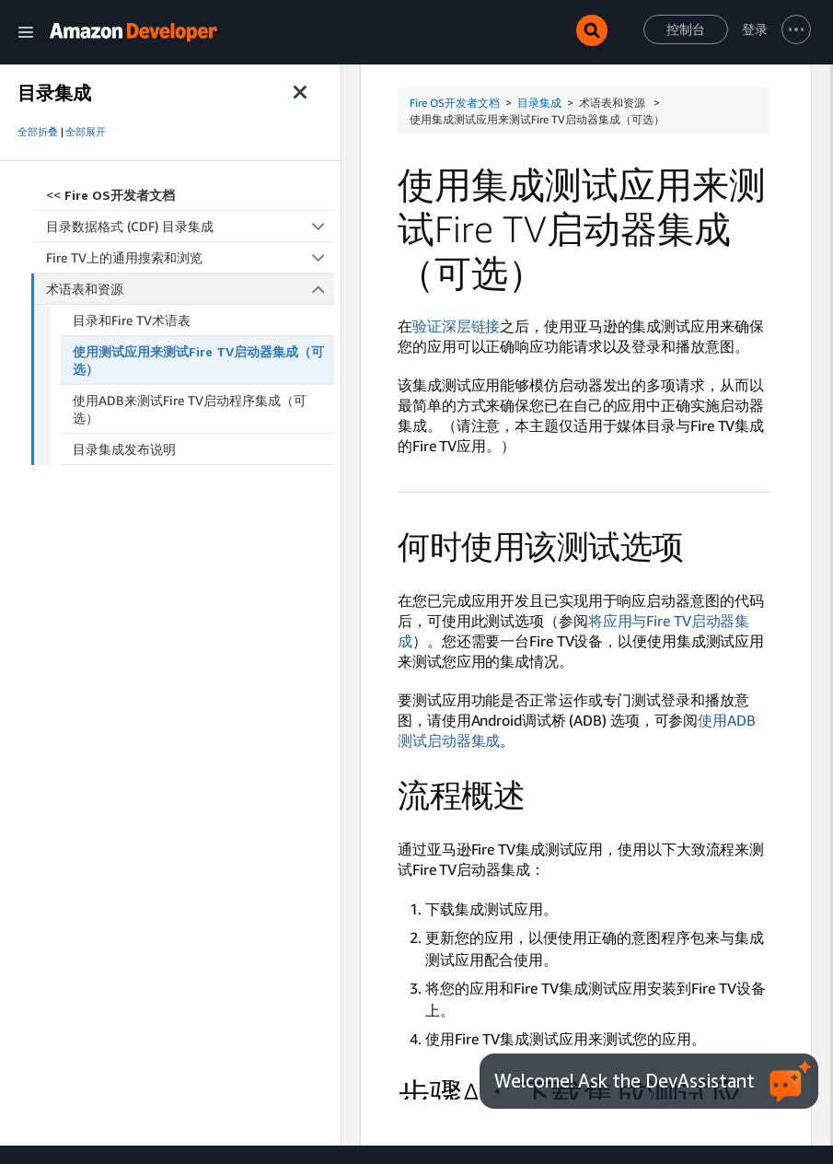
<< (110, 195)
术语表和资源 (190, 288)
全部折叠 (37, 131)
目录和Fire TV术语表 (132, 320)
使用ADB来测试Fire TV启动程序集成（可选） (190, 408)
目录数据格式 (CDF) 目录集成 (190, 226)
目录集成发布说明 (124, 449)
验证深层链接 (456, 326)
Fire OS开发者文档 (455, 103)
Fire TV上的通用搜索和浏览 (190, 257)
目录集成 (539, 103)
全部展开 (85, 131)
